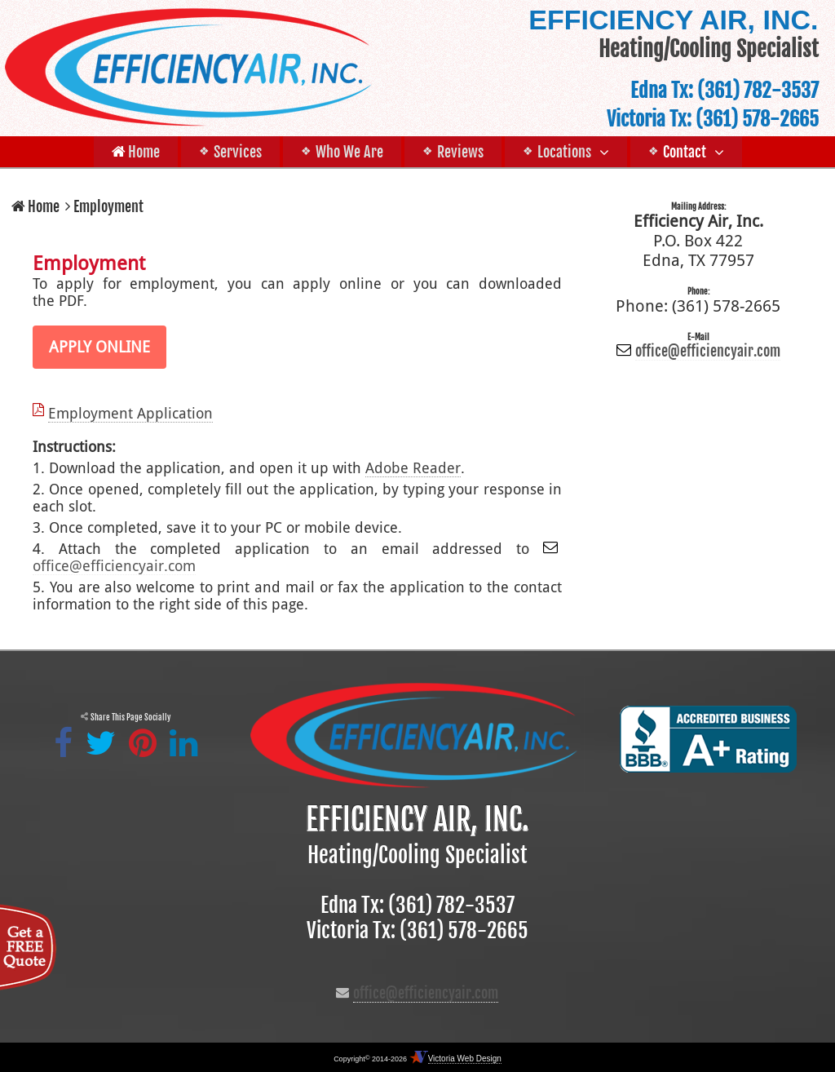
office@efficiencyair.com (114, 565)
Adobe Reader (413, 467)
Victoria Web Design (464, 1058)
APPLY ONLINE (99, 347)
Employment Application (130, 413)
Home (35, 206)
